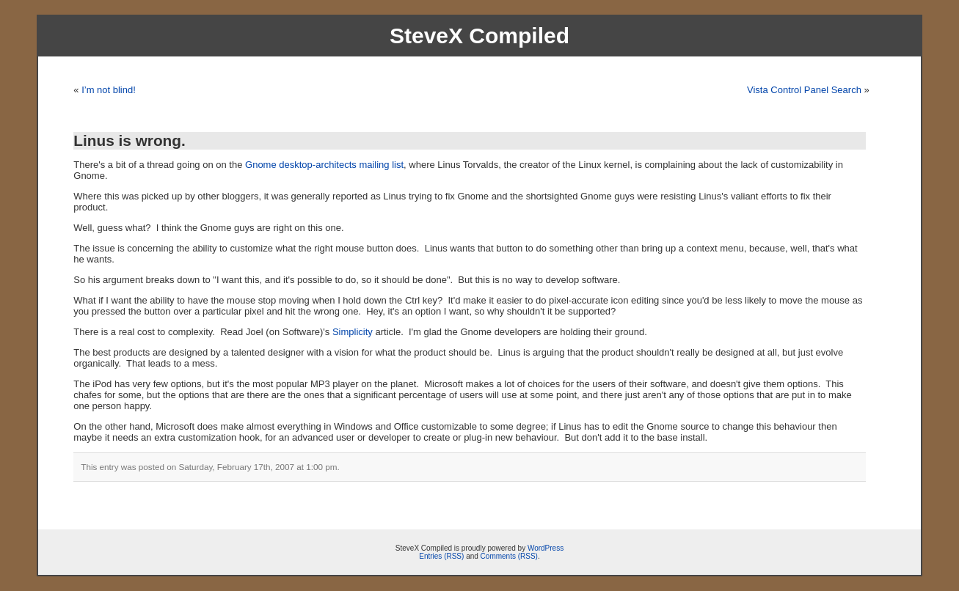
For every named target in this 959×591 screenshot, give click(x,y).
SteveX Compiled (479, 35)
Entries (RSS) (441, 556)
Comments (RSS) (509, 556)
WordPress (546, 548)
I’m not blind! (108, 89)
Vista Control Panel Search (804, 89)
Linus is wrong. (129, 140)
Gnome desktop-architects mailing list (324, 164)
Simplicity (352, 331)
